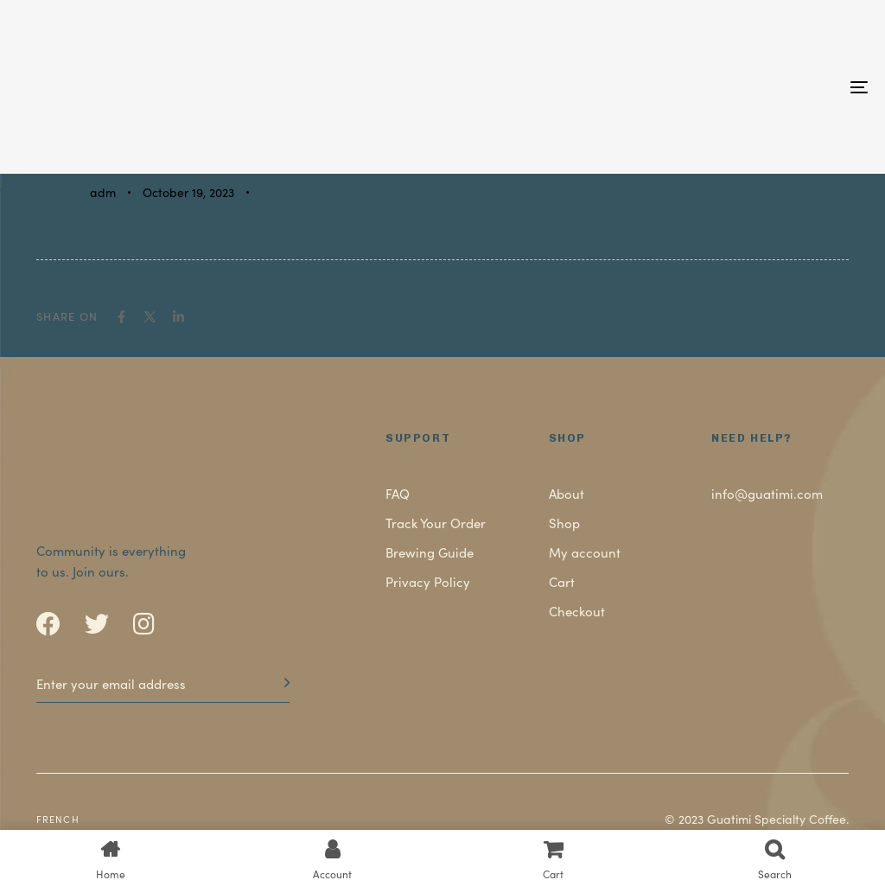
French (58, 819)
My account (585, 552)
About (566, 493)
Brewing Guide (429, 552)
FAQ (397, 493)
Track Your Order (435, 522)
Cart (562, 581)
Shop (564, 522)
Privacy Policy (427, 581)
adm (103, 192)
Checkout (577, 611)
